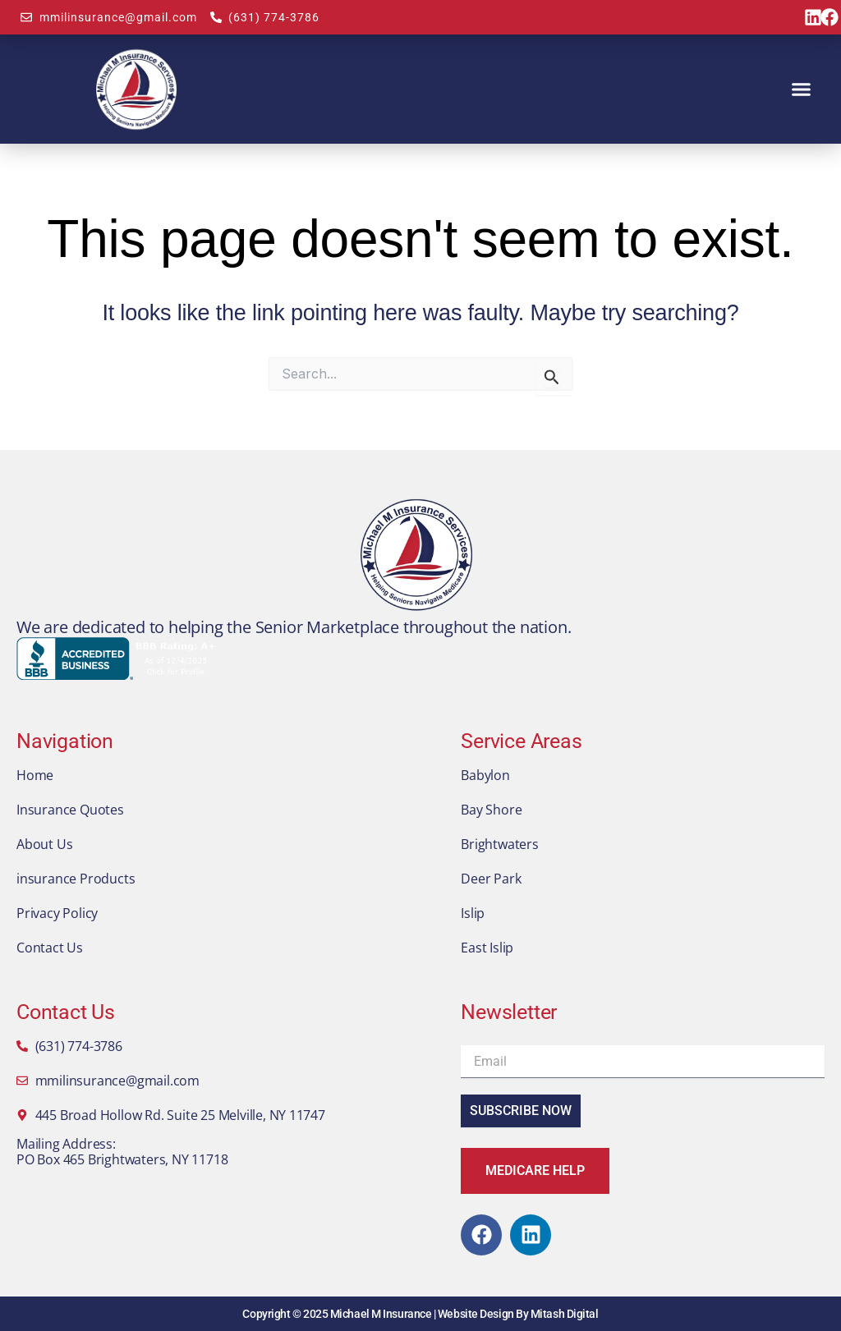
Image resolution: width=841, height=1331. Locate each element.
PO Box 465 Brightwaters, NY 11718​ (121, 1159)
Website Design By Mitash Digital (518, 1313)
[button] (801, 89)
